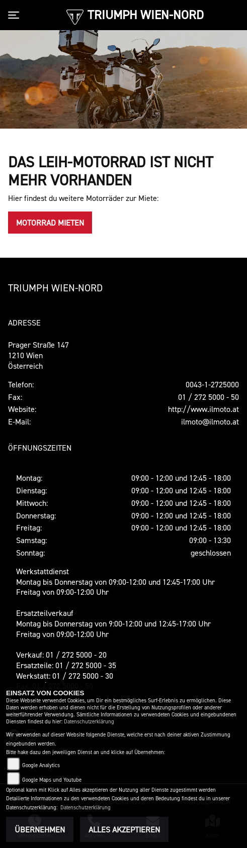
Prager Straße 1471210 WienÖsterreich (38, 355)
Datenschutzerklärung (89, 721)
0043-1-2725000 (212, 384)
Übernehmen (40, 829)
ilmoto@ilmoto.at (210, 421)
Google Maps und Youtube (51, 780)
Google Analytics (41, 765)
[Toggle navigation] (15, 15)
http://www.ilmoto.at (203, 409)
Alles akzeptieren (124, 829)
